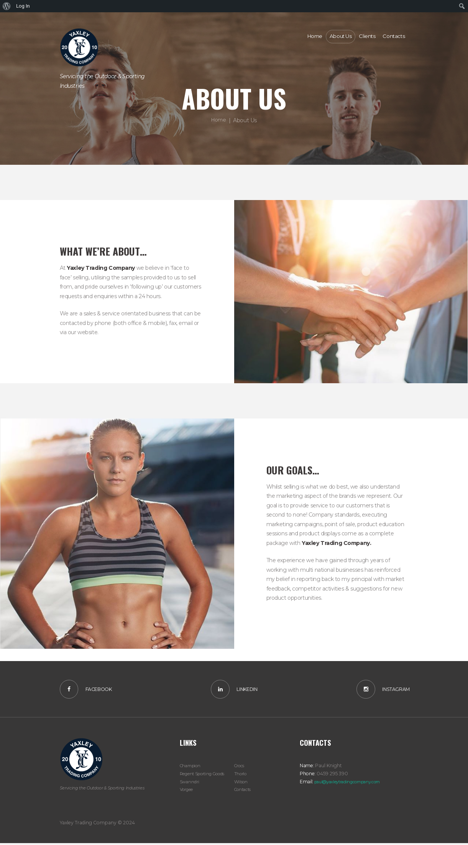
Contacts (243, 791)
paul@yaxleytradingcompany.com (352, 783)
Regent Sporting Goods (205, 775)
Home (218, 119)
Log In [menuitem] (23, 6)
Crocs (240, 767)
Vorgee (187, 791)
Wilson (241, 783)
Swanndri (190, 783)
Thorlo (241, 775)
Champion (192, 767)
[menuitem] (6, 6)
